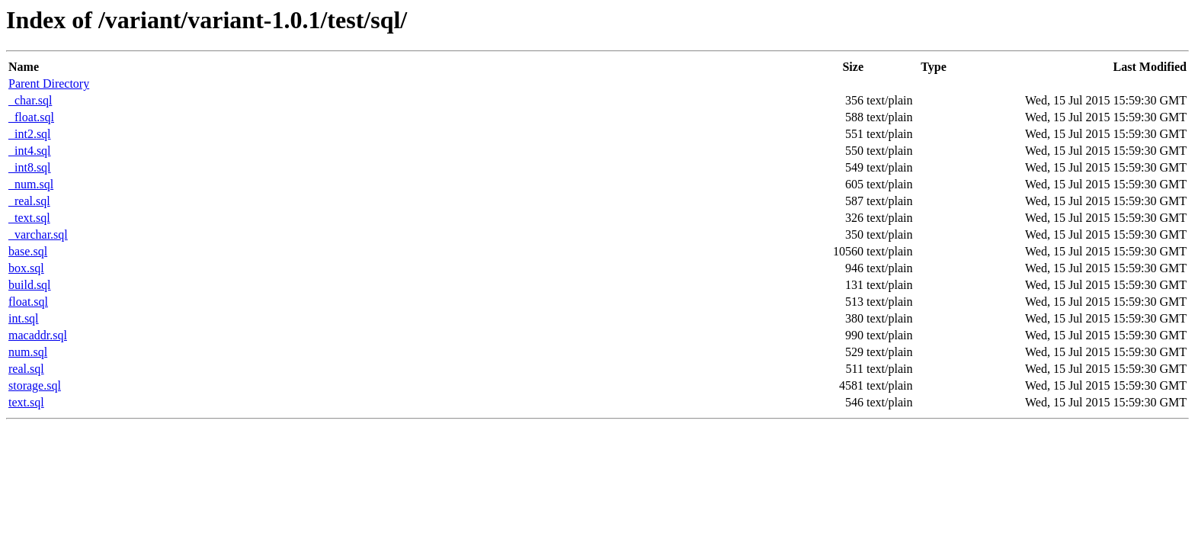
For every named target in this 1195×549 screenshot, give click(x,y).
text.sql (26, 402)
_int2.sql (29, 133)
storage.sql (34, 385)
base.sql (27, 251)
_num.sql (30, 184)
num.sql (27, 351)
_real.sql (29, 200)
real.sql (26, 368)
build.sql (29, 284)
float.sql (28, 301)
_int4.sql (29, 150)
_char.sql (30, 100)
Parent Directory (48, 83)
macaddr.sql (37, 335)
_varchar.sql (38, 234)
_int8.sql (29, 167)
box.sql (26, 268)
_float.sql (31, 117)
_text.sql (29, 217)
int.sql (23, 318)
